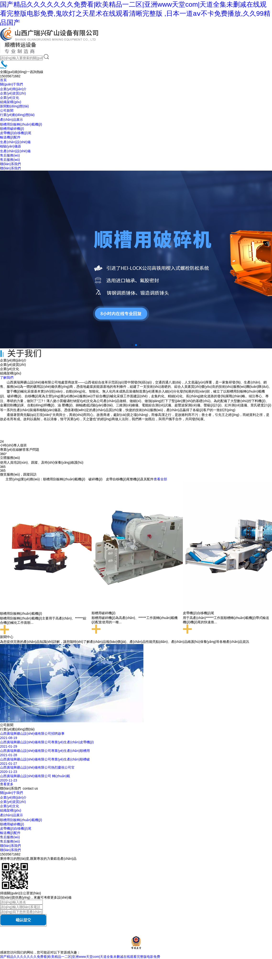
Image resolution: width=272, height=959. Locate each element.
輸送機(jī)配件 (10, 137)
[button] (132, 345)
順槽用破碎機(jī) (12, 129)
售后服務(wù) (10, 155)
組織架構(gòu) (10, 102)
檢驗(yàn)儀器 (10, 146)
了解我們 (6, 377)
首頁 (3, 80)
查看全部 (160, 479)
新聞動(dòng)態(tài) (14, 106)
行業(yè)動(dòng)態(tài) (17, 115)
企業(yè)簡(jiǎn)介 (13, 89)
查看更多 (6, 784)
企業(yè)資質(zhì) (13, 93)
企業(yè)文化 (9, 98)
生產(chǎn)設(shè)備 (15, 142)
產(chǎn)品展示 (11, 119)
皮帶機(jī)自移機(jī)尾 (15, 133)
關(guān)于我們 (11, 84)
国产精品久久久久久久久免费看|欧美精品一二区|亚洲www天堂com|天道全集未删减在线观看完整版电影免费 (80, 957)
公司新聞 (6, 110)
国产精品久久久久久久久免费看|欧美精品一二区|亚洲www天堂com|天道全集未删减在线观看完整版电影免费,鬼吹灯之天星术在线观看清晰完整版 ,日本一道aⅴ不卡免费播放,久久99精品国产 (135, 13)
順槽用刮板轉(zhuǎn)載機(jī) (21, 124)
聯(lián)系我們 (10, 164)
